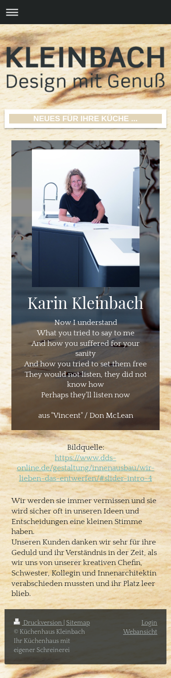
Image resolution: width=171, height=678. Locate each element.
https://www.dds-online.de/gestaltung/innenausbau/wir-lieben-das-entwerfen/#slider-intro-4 (86, 468)
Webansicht (140, 632)
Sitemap (78, 623)
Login (149, 623)
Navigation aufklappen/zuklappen (85, 12)
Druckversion (38, 623)
